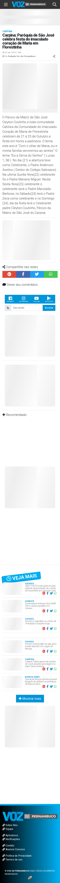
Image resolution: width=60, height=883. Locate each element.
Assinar (49, 307)
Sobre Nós (10, 825)
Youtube (36, 299)
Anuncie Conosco (13, 849)
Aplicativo (49, 299)
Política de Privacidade (17, 855)
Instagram (23, 299)
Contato (8, 845)
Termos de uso (12, 859)
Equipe (7, 828)
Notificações (11, 839)
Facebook (10, 299)
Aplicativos (10, 835)
